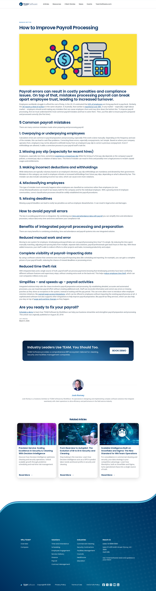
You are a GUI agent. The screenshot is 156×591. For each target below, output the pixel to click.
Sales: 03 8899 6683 (110, 544)
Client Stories (70, 4)
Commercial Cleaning (85, 544)
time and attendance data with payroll (87, 216)
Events (89, 4)
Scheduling (56, 547)
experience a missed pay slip (66, 156)
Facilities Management (86, 550)
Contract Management (61, 564)
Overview (24, 544)
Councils (80, 554)
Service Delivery (58, 554)
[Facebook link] (103, 584)
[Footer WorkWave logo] (27, 584)
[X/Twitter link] (107, 584)
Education (81, 561)
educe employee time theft (115, 273)
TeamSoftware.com (104, 4)
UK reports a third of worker (33, 107)
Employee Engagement (61, 550)
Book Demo (119, 350)
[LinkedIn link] (118, 584)
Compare (24, 547)
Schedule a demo (26, 312)
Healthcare (81, 557)
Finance (55, 557)
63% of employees (95, 104)
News (81, 4)
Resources (57, 4)
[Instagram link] (110, 584)
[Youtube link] (114, 584)
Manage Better (25, 22)
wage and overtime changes (45, 299)
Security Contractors (85, 547)
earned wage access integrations (51, 294)
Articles (46, 4)
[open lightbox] (78, 59)
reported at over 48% (93, 107)
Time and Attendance (60, 544)
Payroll (54, 561)
